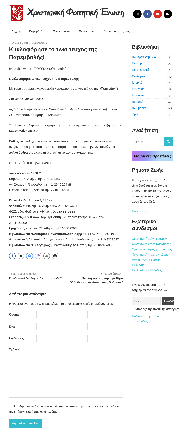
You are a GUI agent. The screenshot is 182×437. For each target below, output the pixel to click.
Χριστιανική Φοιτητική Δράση (151, 254)
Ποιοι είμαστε (61, 31)
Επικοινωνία (87, 31)
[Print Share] (55, 256)
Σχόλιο (15, 349)
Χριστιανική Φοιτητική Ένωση (76, 11)
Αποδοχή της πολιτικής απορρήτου (156, 309)
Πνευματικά (139, 108)
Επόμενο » (139, 211)
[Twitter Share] (21, 256)
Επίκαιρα (137, 63)
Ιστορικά (137, 82)
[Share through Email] (46, 256)
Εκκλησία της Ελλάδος (147, 270)
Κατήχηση (138, 89)
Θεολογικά (138, 76)
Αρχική (16, 31)
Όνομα (15, 314)
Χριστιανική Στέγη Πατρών (149, 238)
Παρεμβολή (36, 31)
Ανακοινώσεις (39, 43)
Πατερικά (137, 101)
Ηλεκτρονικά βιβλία (144, 57)
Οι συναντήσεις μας (117, 31)
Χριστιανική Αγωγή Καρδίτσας (152, 249)
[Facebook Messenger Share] (29, 256)
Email (13, 326)
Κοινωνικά (138, 95)
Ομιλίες (136, 114)
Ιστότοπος (16, 338)
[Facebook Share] (12, 256)
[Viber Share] (38, 256)
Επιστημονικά (140, 70)
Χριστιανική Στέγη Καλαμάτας (151, 244)
